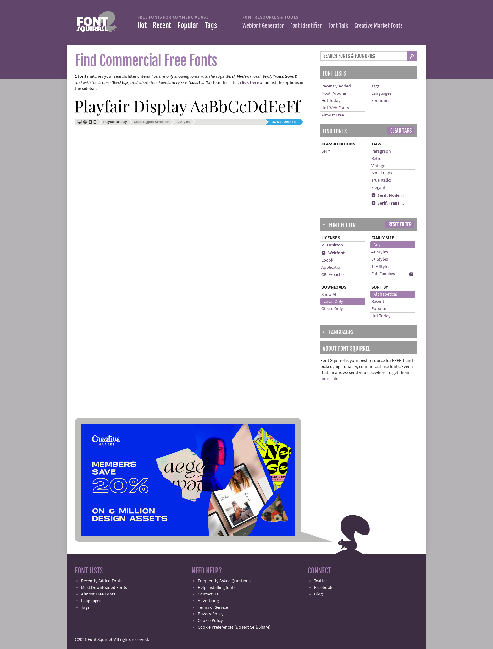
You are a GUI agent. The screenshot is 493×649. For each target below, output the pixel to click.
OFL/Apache (332, 275)
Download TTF (284, 122)
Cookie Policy (210, 621)
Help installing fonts (216, 587)
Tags (211, 25)
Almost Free (332, 115)
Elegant (378, 187)
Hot (142, 25)
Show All (329, 294)
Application (332, 267)
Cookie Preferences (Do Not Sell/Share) (234, 627)
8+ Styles (379, 259)
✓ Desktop (332, 245)
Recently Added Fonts (101, 581)
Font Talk (338, 25)
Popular (187, 25)
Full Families (383, 274)
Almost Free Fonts (98, 594)
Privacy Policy (211, 614)
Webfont (333, 253)
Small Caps (381, 173)
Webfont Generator (263, 25)
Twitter (320, 581)
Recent (162, 25)
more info (329, 378)
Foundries (380, 101)
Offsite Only (332, 309)
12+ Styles (380, 266)
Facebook (323, 587)
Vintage (378, 166)
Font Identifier (306, 25)
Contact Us (208, 594)
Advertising (208, 601)
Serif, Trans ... (387, 203)
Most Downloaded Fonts (104, 587)
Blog (318, 594)
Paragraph (381, 151)
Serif (325, 151)
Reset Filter (400, 224)
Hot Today (331, 101)
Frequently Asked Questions (224, 581)
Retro (376, 158)
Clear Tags (401, 130)
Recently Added (336, 86)
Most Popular (333, 93)
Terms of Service (213, 607)
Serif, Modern (387, 195)
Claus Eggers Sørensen (151, 122)
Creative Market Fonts (378, 25)
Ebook (327, 260)
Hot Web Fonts (335, 108)
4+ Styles (379, 252)
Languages (381, 93)
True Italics (381, 180)
